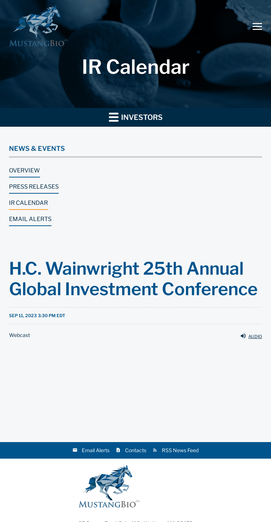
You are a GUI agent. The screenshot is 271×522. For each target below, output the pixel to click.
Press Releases (34, 186)
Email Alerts (30, 219)
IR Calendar (28, 202)
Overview (24, 170)
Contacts (135, 450)
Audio (251, 336)
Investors (136, 117)
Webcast (19, 335)
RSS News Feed (180, 450)
